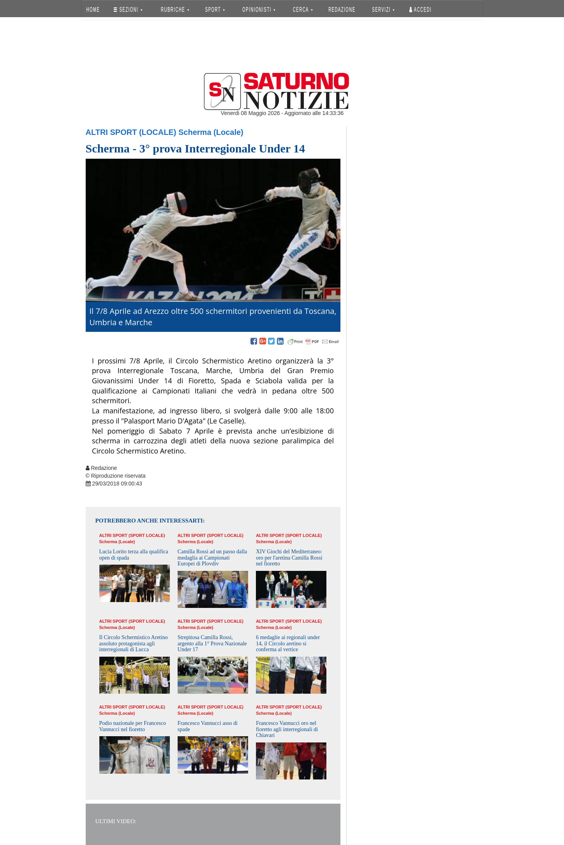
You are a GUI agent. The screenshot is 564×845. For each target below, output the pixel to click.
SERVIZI (383, 9)
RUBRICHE (175, 9)
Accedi (420, 9)
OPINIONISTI (258, 9)
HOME (93, 9)
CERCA (303, 9)
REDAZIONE (342, 9)
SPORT (215, 9)
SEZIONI (128, 9)
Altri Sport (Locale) (131, 132)
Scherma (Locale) (210, 132)
